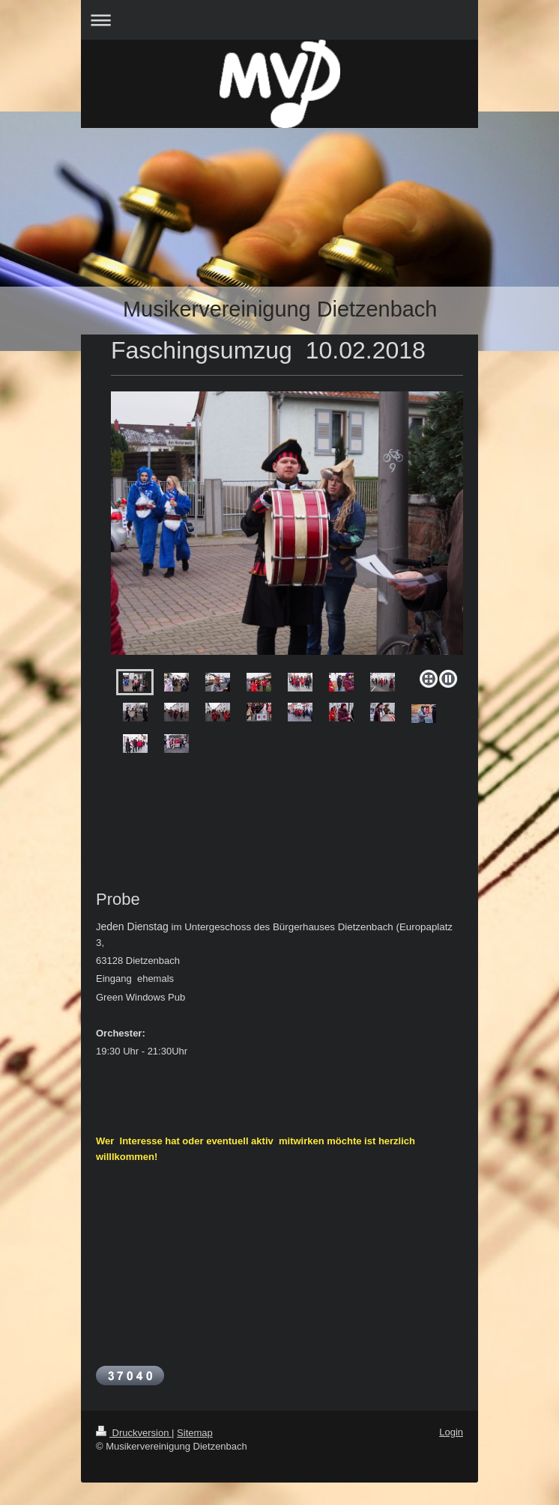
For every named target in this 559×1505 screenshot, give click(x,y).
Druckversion (134, 1432)
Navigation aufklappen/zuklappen (279, 20)
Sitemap (195, 1432)
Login (451, 1432)
